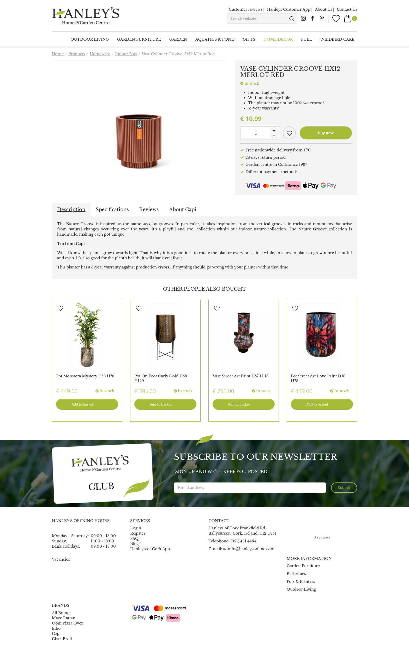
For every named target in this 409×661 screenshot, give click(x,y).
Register (137, 533)
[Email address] (250, 487)
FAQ (134, 538)
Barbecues (296, 573)
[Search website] (262, 18)
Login (135, 528)
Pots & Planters (301, 581)
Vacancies (61, 559)
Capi (56, 633)
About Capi (182, 209)
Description (71, 209)
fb (312, 18)
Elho (56, 628)
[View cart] (350, 18)
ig (303, 18)
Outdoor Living (301, 589)
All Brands (61, 612)
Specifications (112, 209)
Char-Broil (62, 638)
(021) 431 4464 (243, 541)
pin (322, 18)
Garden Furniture (303, 566)
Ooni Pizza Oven (68, 623)
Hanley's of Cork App (150, 549)
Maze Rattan (63, 618)
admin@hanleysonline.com (249, 549)
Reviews (149, 209)
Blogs (135, 543)
